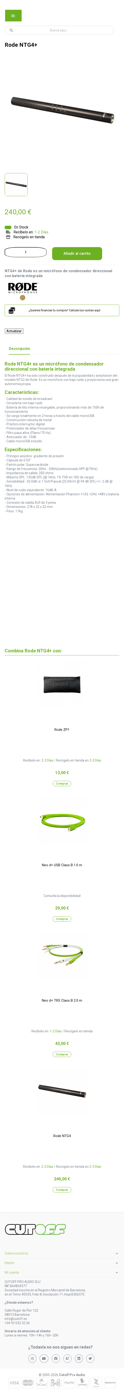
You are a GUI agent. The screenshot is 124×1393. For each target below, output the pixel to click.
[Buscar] (59, 30)
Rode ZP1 (62, 730)
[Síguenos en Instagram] (32, 1358)
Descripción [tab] (19, 348)
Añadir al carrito (77, 253)
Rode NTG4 (62, 1136)
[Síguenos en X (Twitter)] (90, 1358)
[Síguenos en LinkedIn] (79, 1358)
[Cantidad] (26, 252)
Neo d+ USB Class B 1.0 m (62, 865)
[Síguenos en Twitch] (67, 1358)
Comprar (62, 783)
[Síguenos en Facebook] (56, 1358)
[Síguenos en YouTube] (44, 1358)
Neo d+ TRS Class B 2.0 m (62, 1000)
